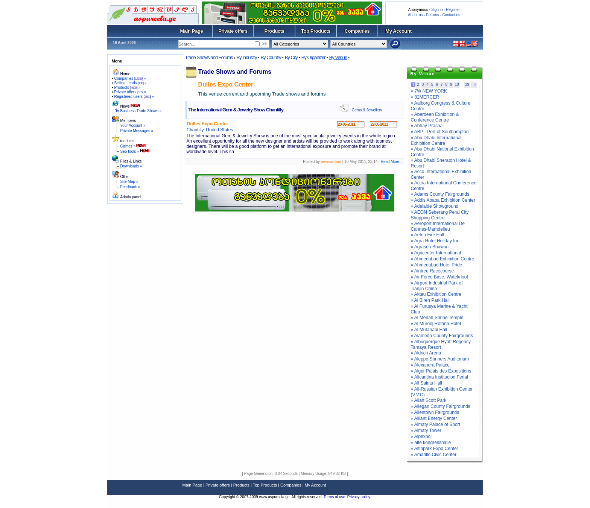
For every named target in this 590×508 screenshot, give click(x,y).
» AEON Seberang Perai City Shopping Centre (440, 215)
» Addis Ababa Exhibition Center (443, 200)
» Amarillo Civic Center (433, 454)
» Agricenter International (436, 253)
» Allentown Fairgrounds (435, 412)
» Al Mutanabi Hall (429, 329)
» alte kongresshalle (431, 442)
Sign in (437, 10)
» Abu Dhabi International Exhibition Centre (436, 140)
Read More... (392, 162)
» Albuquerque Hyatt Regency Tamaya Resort (441, 344)
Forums (432, 15)
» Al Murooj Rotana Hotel (436, 323)
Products (274, 31)
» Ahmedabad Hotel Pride (436, 265)
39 (467, 84)
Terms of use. (335, 497)
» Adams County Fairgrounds (440, 194)
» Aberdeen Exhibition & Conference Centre (435, 117)
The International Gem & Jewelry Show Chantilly (236, 110)
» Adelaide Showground (435, 206)
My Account (398, 31)
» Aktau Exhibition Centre (436, 294)
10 (457, 84)
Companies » (130, 78)
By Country (270, 57)
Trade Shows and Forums (209, 57)
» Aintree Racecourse (432, 271)
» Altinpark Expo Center (434, 448)
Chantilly (195, 129)
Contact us (451, 15)
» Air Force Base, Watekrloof (439, 277)
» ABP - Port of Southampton (440, 131)
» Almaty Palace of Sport (435, 424)
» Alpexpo (421, 436)
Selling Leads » (130, 83)
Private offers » (130, 92)
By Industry (246, 57)
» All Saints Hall (426, 383)
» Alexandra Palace (430, 365)
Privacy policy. (359, 497)
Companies (357, 31)
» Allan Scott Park (429, 400)
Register (453, 10)
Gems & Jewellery (367, 110)
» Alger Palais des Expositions (441, 371)
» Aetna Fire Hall (427, 234)
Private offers (233, 31)
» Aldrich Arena (426, 353)
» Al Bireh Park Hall (430, 300)
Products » (127, 87)
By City (291, 57)
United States (219, 129)
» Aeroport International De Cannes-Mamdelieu (438, 226)
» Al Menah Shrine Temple (437, 317)
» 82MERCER (425, 97)
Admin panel (130, 197)
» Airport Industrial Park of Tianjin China (437, 285)
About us (415, 15)
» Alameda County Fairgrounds (442, 335)
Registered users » (134, 96)
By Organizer (313, 57)
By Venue (338, 57)
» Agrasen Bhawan (430, 246)
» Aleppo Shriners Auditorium (440, 359)
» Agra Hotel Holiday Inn (435, 240)
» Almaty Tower (426, 430)
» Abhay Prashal (427, 125)
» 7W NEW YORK (429, 91)
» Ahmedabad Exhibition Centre (442, 259)
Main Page (191, 31)
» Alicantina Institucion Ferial (439, 377)
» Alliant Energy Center (434, 418)
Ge (264, 43)
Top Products (315, 31)
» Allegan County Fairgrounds (440, 406)
